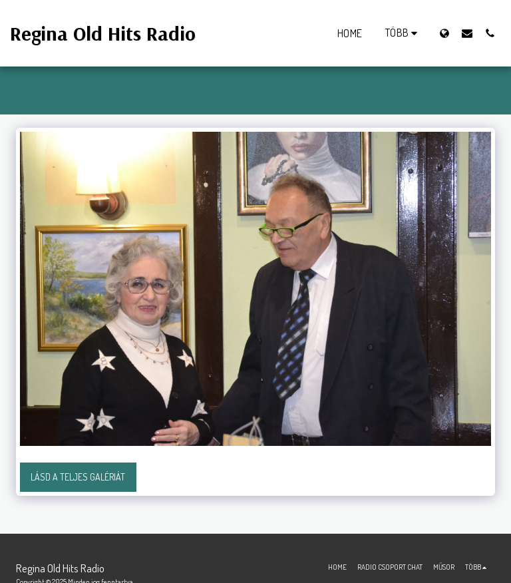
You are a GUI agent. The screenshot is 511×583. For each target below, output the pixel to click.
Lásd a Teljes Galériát (78, 477)
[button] (467, 33)
